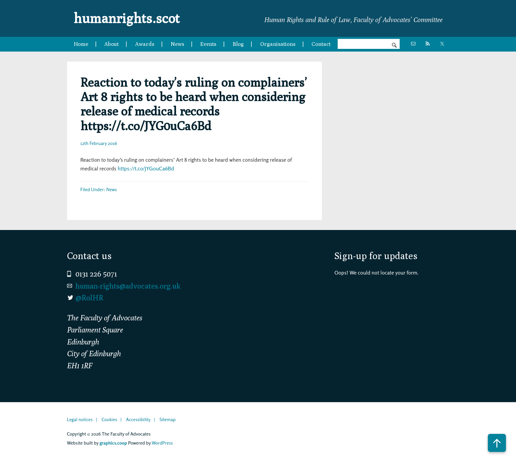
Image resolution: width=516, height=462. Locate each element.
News (111, 189)
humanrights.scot (127, 18)
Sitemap (167, 419)
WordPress (162, 443)
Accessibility (138, 419)
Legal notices (80, 419)
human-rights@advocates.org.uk (127, 286)
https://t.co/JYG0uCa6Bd (146, 168)
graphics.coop (113, 443)
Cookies (109, 419)
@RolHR (89, 297)
